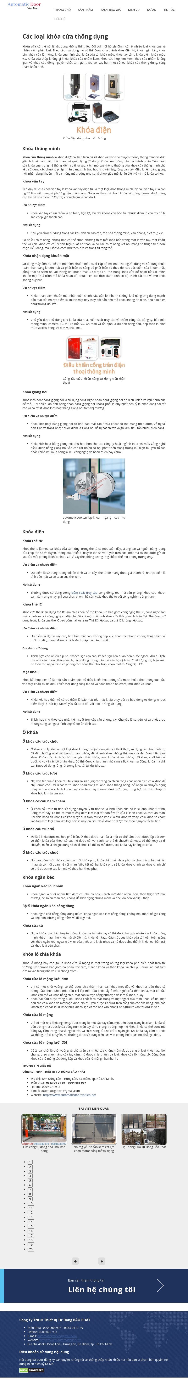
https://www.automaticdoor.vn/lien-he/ (69, 1095)
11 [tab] (31, 1208)
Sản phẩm (85, 10)
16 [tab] (31, 1231)
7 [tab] (30, 1190)
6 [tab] (30, 1185)
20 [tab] (31, 1249)
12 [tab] (31, 1212)
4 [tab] (30, 1176)
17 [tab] (31, 1235)
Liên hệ (59, 19)
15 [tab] (31, 1226)
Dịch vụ (133, 10)
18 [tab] (31, 1240)
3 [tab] (30, 1171)
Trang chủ (62, 10)
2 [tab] (30, 1167)
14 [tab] (31, 1222)
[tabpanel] (44, 1133)
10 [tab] (31, 1203)
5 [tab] (30, 1180)
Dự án (151, 10)
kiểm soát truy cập (84, 593)
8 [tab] (30, 1194)
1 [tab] (30, 1162)
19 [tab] (31, 1244)
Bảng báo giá (110, 10)
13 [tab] (31, 1217)
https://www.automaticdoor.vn (61, 1340)
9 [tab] (30, 1199)
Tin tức (169, 10)
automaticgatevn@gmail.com (57, 1336)
